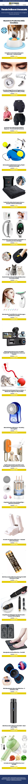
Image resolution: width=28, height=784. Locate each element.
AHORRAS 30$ (14, 244)
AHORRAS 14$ (14, 57)
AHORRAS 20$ (14, 432)
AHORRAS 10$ (14, 95)
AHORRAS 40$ (14, 132)
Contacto (17, 4)
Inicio (4, 4)
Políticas (24, 4)
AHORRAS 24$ (14, 169)
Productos (10, 4)
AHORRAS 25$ (14, 207)
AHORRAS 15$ (14, 282)
